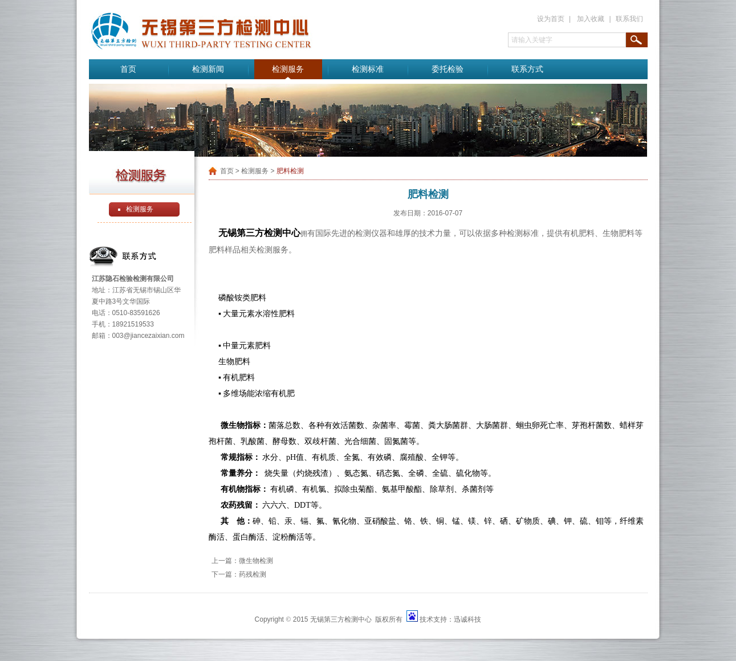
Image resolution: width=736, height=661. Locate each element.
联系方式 (527, 69)
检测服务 (288, 69)
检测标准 (368, 69)
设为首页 (550, 19)
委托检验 (447, 69)
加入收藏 (590, 19)
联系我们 (629, 19)
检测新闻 (208, 69)
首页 (128, 69)
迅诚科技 (467, 619)
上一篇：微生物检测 (242, 561)
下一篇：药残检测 (239, 574)
